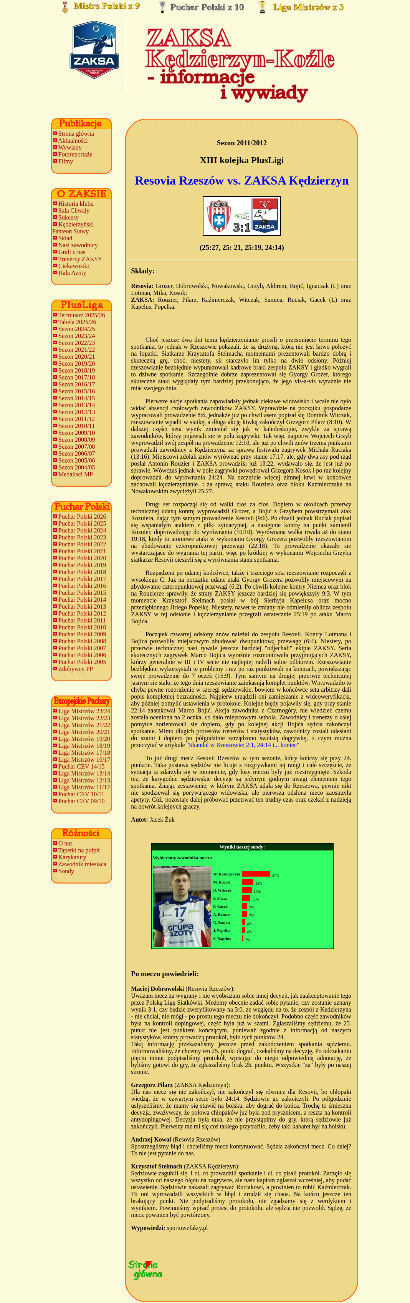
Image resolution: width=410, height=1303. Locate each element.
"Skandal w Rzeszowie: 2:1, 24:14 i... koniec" (243, 745)
